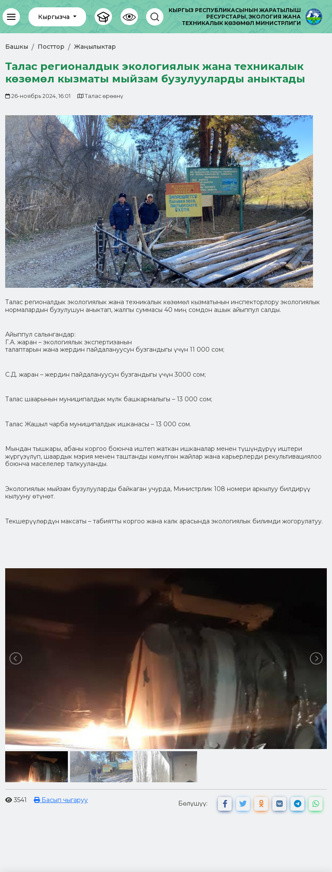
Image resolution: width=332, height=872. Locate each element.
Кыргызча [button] (54, 17)
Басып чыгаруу (61, 800)
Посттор (51, 46)
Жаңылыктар (95, 46)
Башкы (16, 46)
